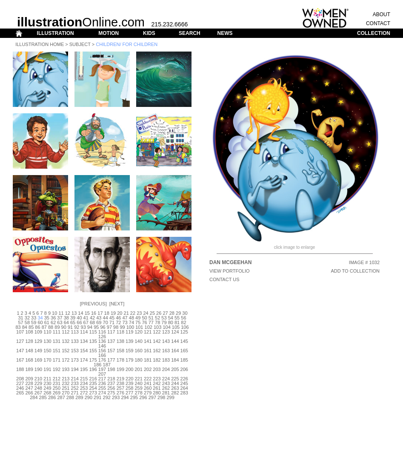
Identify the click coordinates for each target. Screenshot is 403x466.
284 (33, 397)
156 (102, 350)
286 (52, 397)
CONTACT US (224, 279)
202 (147, 369)
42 (92, 317)
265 (20, 392)
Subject (80, 44)
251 (65, 388)
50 (144, 317)
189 (29, 369)
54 (170, 317)
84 (24, 327)
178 (120, 359)
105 (176, 327)
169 (38, 359)
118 (120, 331)
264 (184, 388)
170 (47, 359)
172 (65, 359)
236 (102, 383)
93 (83, 327)
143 (166, 341)
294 (125, 397)
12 (67, 313)
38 (66, 317)
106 (185, 327)
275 (111, 392)
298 (161, 397)
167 (20, 359)
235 (93, 383)
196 (93, 369)
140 (139, 341)
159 (129, 350)
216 (93, 378)
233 (75, 383)
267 (38, 392)
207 (102, 374)
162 (156, 350)
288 (70, 397)
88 (50, 327)
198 (111, 369)
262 (166, 388)
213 (65, 378)
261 (156, 388)
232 (65, 383)
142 (156, 341)
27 (165, 313)
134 (84, 341)
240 (139, 383)
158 (120, 350)
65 (72, 322)
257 (120, 388)
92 (76, 327)
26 (158, 313)
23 (139, 313)
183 (166, 359)
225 (175, 378)
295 (134, 397)
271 (75, 392)
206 (184, 369)
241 (147, 383)
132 (65, 341)
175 (93, 359)
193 (65, 369)
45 (111, 317)
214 (75, 378)
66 (79, 322)
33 (33, 317)
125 (184, 331)
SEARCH (189, 33)
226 (184, 378)
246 (20, 388)
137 (111, 341)
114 (84, 331)
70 (105, 322)
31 (20, 317)
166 (102, 355)
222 (147, 378)
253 (84, 388)
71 (111, 322)
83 (17, 327)
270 (65, 392)
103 (157, 327)
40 (79, 317)
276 (120, 392)
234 (84, 383)
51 (151, 317)
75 (137, 322)
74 (131, 322)
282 (175, 392)
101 (139, 327)
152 (65, 350)
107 (20, 331)
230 (47, 383)
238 (120, 383)
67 (86, 322)
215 (84, 378)
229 (38, 383)
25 (152, 313)
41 (86, 317)
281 (166, 392)
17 (100, 313)
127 (20, 341)
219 (120, 378)
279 (147, 392)
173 (75, 359)
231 (56, 383)
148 (29, 350)
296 (143, 397)
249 (47, 388)
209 (29, 378)
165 (184, 350)
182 (156, 359)
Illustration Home (39, 44)
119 (129, 331)
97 (109, 327)
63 (59, 322)
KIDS (149, 33)
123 (166, 331)
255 (102, 388)
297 (152, 397)
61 (46, 322)
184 (175, 359)
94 (89, 327)
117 (111, 331)
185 (184, 359)
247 (29, 388)
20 (119, 313)
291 (97, 397)
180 (139, 359)
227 (20, 383)
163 (166, 350)
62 (53, 322)
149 (38, 350)
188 (20, 369)
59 (33, 322)
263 (175, 388)
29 (178, 313)
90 (63, 327)
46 (118, 317)
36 (53, 317)
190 (38, 369)
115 (93, 331)
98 (115, 327)
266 (29, 392)
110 (47, 331)
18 (106, 313)
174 (84, 359)
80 (170, 322)
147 (20, 350)
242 (156, 383)
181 (147, 359)
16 (93, 313)
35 (46, 317)
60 (40, 322)
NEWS (224, 33)
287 (61, 397)
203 (156, 369)
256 (111, 388)
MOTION (108, 33)
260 (147, 388)
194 (75, 369)
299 (170, 397)
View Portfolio (229, 270)
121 (147, 331)
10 (54, 313)
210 (38, 378)
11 (60, 313)
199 (120, 369)
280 (156, 392)
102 (148, 327)
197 (102, 369)
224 (166, 378)
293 (116, 397)
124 (175, 331)
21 (126, 313)
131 (56, 341)
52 (157, 317)
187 (107, 364)
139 (129, 341)
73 (124, 322)
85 (31, 327)
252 (75, 388)
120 (139, 331)
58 (27, 322)
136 (102, 341)
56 (183, 317)
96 (102, 327)
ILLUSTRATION (55, 33)
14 (80, 313)
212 (56, 378)
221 (139, 378)
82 (183, 322)
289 (79, 397)
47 (124, 317)
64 (66, 322)
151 (56, 350)
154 (84, 350)
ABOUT (381, 14)
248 (38, 388)
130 (47, 341)
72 (118, 322)
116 (102, 331)
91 (70, 327)
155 (93, 350)
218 (111, 378)
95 (96, 327)
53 (163, 317)
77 (151, 322)
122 (156, 331)
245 (184, 383)
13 (74, 313)
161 (147, 350)
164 (175, 350)
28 (171, 313)
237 (111, 383)
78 (157, 322)
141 (147, 341)
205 (175, 369)
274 (102, 392)
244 (175, 383)
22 (132, 313)
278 (139, 392)
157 (111, 350)
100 (130, 327)
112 (65, 331)
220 (129, 378)
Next (117, 303)
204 (166, 369)
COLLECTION (373, 33)
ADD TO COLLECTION (355, 270)
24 (145, 313)
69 (98, 322)
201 (139, 369)
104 (166, 327)
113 (75, 331)
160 (139, 350)
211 (47, 378)
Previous (93, 303)
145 (184, 341)
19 (113, 313)
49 (137, 317)
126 (102, 336)
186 (97, 364)
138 (120, 341)
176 (102, 359)
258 (129, 388)
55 (177, 317)
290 (88, 397)
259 (139, 388)
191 (47, 369)
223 (156, 378)
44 (105, 317)
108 (29, 331)
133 (75, 341)
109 (38, 331)
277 (129, 392)
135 (93, 341)
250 (56, 388)
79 (163, 322)
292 (107, 397)
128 (29, 341)
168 (29, 359)
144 (175, 341)
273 (93, 392)
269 (56, 392)
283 (184, 392)
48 (131, 317)
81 (177, 322)
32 (27, 317)
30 (184, 313)
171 (56, 359)
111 (56, 331)
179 (129, 359)
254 (93, 388)
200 (129, 369)
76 (144, 322)
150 (47, 350)
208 (20, 378)
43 (98, 317)
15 (87, 313)
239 (129, 383)
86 (37, 327)
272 (84, 392)
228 (29, 383)
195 (84, 369)
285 (43, 397)
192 (56, 369)
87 (44, 327)
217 (102, 378)
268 (47, 392)
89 (57, 327)
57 (20, 322)
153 (75, 350)
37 (59, 317)
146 (102, 345)
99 (122, 327)
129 (38, 341)
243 (166, 383)
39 (72, 317)
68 (92, 322)
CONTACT (378, 23)
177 (111, 359)
